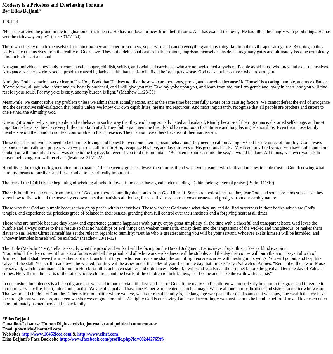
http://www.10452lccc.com (46, 334)
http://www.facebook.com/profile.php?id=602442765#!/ (112, 339)
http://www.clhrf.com (97, 334)
